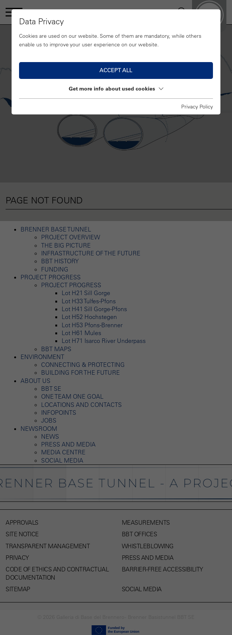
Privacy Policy (197, 106)
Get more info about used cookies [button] (116, 88)
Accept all (115, 70)
